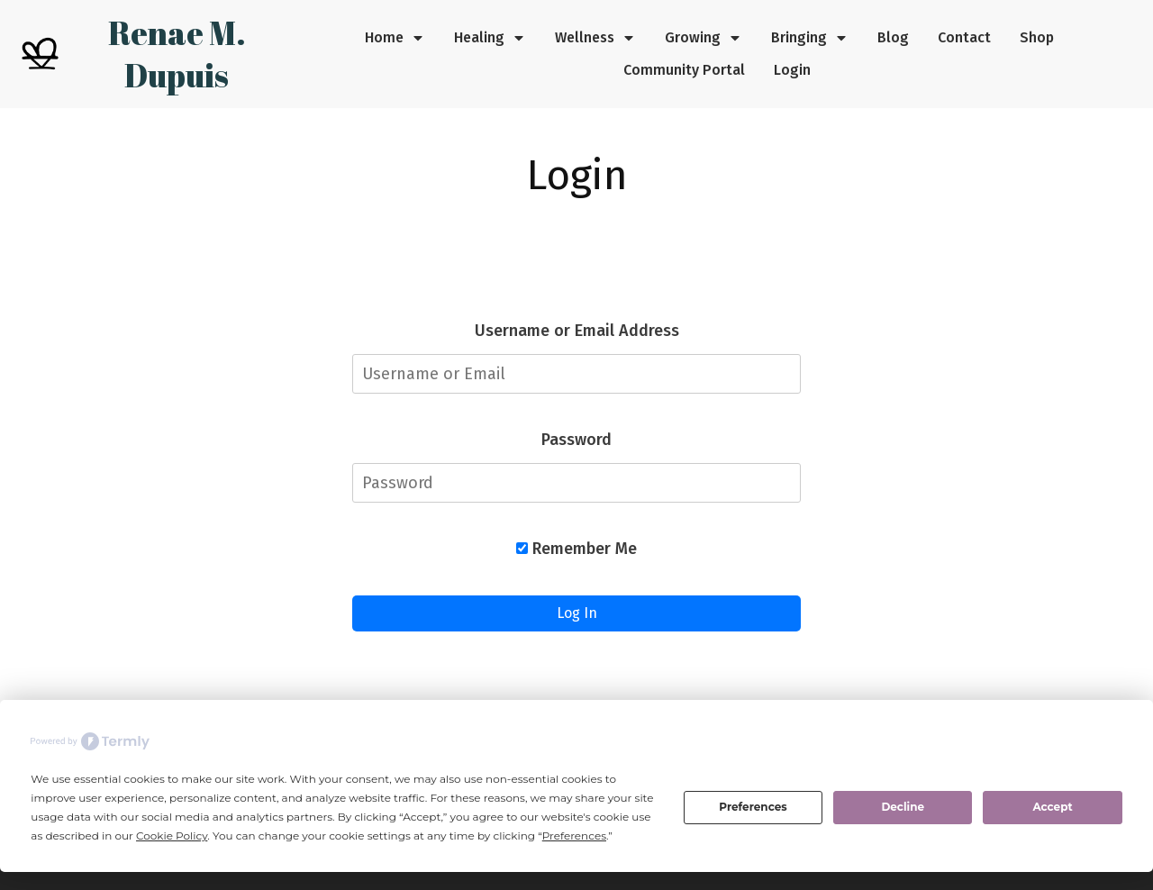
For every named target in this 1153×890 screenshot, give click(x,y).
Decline (902, 806)
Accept (1052, 806)
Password (576, 440)
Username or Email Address (577, 331)
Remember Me (576, 549)
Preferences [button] (574, 835)
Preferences (752, 806)
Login (577, 175)
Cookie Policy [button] (171, 835)
